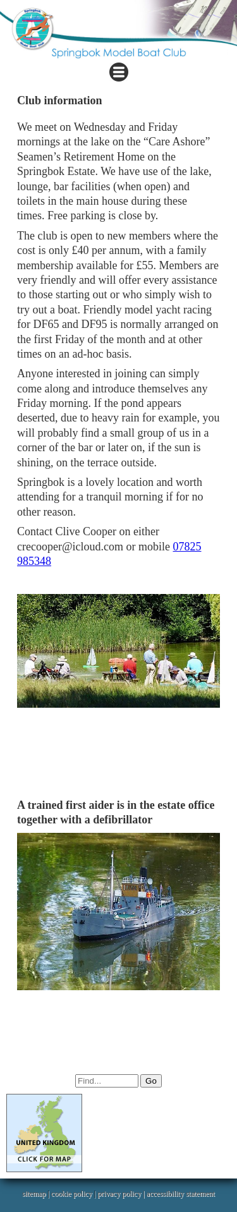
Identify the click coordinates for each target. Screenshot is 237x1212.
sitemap (34, 1193)
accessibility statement (181, 1193)
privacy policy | (121, 1193)
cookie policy (71, 1193)
